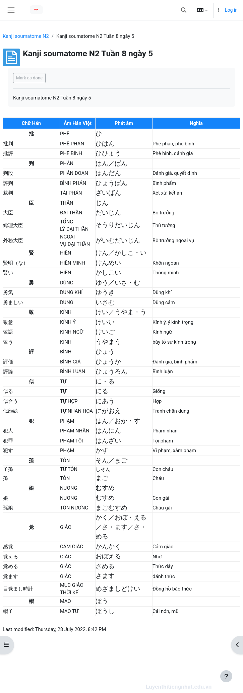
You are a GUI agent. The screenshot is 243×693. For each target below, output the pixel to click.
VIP (36, 9)
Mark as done (29, 77)
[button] (183, 10)
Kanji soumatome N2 (26, 36)
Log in (231, 10)
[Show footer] (226, 676)
